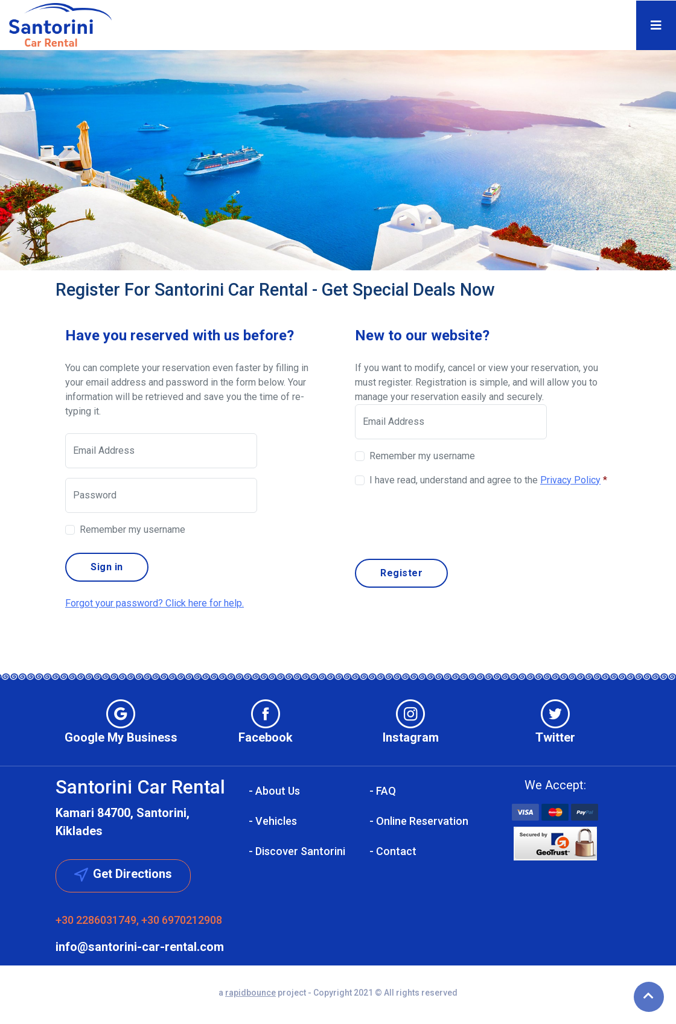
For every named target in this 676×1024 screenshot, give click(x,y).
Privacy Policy (570, 480)
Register (401, 573)
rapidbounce (250, 992)
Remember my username (132, 529)
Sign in (107, 567)
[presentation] (446, 520)
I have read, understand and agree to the (488, 480)
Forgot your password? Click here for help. (154, 603)
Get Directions (123, 874)
